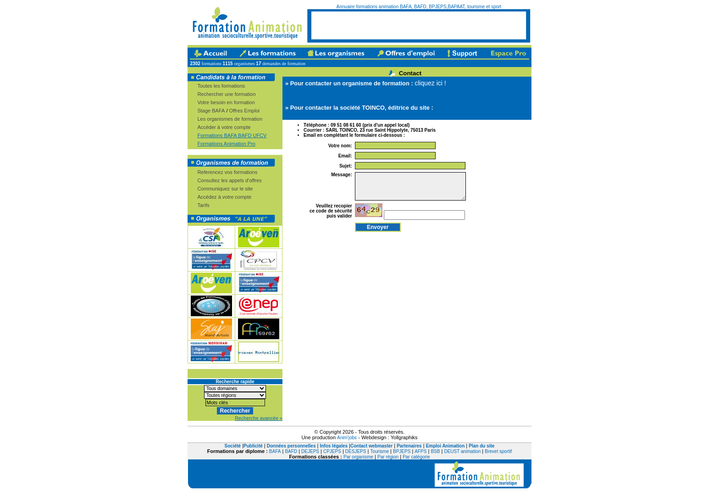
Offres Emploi (244, 110)
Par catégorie (416, 456)
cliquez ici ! (430, 83)
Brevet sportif (498, 451)
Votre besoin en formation (225, 102)
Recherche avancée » (258, 418)
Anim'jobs (347, 437)
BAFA (275, 451)
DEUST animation (462, 451)
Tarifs (203, 205)
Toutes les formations (221, 86)
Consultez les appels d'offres (229, 180)
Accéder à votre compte (223, 127)
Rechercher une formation (226, 94)
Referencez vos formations (227, 172)
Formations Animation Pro (226, 143)
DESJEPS (355, 451)
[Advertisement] (418, 25)
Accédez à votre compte (224, 197)
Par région (387, 456)
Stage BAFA (211, 110)
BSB (435, 451)
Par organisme (358, 456)
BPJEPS (401, 451)
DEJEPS (310, 451)
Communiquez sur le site (225, 188)
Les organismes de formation (229, 119)
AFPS (420, 451)
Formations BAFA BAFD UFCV (231, 135)
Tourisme (379, 451)
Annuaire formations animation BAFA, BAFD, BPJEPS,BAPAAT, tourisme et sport (419, 6)
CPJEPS (332, 451)
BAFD (291, 451)
